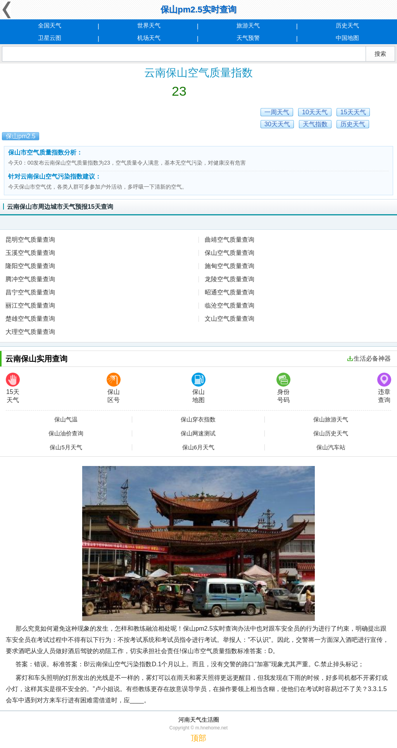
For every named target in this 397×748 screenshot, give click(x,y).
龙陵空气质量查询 (229, 279)
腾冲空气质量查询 (30, 279)
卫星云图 (49, 37)
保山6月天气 (198, 447)
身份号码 (283, 388)
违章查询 (384, 388)
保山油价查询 (65, 433)
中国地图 (347, 37)
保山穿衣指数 (198, 419)
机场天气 (149, 37)
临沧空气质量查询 (229, 305)
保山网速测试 (198, 433)
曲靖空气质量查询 (229, 239)
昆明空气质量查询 (30, 239)
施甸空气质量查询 (229, 266)
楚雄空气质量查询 (30, 318)
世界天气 (149, 25)
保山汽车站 (330, 447)
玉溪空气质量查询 (30, 252)
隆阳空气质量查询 (30, 266)
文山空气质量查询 (229, 318)
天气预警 (248, 37)
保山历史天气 (330, 433)
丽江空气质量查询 (30, 305)
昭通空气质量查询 (229, 292)
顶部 (198, 738)
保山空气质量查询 (229, 252)
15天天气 (13, 388)
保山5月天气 (66, 447)
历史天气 (347, 25)
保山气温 (66, 419)
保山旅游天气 (330, 419)
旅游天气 (248, 25)
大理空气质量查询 (30, 331)
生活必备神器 (369, 358)
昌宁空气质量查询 (30, 292)
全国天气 (49, 25)
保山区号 (114, 388)
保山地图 (198, 388)
